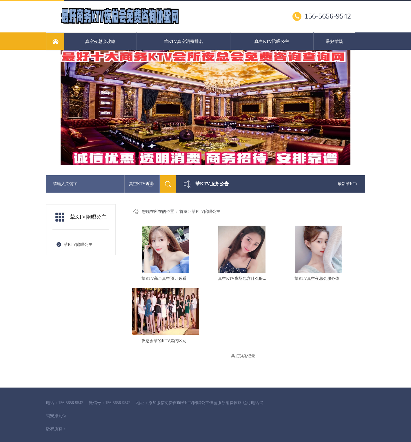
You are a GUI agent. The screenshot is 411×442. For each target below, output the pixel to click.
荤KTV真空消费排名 (183, 41)
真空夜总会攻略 (100, 41)
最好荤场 (334, 41)
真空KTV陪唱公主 (272, 41)
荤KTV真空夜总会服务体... (318, 278)
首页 (183, 211)
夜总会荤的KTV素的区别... (165, 341)
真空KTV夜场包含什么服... (242, 278)
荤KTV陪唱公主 (78, 244)
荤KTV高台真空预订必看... (165, 278)
